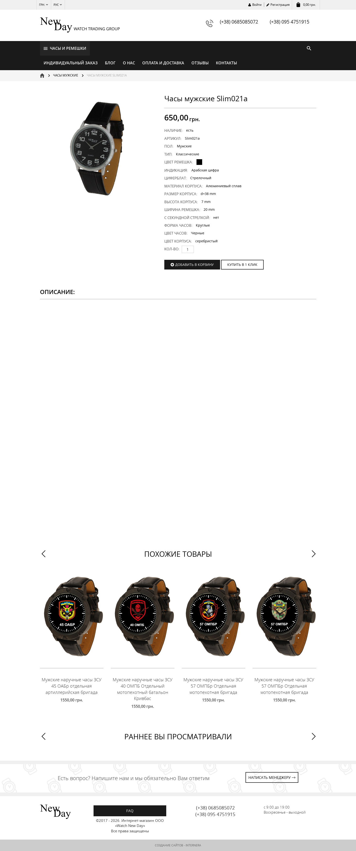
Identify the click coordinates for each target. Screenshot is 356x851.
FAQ (130, 810)
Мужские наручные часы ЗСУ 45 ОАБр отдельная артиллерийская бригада (72, 686)
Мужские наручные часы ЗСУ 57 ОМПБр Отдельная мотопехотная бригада (213, 686)
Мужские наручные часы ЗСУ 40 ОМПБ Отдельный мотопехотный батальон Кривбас (143, 689)
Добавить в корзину (194, 264)
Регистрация (280, 4)
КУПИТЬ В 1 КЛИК (242, 264)
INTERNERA (193, 845)
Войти (256, 4)
